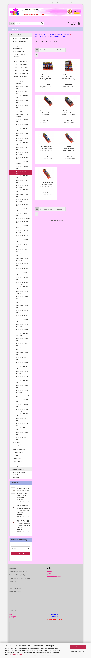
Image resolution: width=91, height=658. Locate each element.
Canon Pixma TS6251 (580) (22, 181)
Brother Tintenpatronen (19, 41)
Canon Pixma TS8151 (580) (22, 273)
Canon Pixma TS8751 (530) (22, 368)
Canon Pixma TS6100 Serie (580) (22, 139)
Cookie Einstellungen (15, 591)
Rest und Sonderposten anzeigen (19, 473)
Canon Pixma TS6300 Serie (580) (22, 186)
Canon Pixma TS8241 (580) (22, 302)
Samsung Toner (17, 466)
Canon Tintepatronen (18, 51)
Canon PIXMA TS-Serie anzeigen (22, 83)
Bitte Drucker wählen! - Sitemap (18, 571)
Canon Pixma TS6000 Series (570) (22, 111)
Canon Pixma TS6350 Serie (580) (22, 200)
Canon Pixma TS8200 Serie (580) (22, 283)
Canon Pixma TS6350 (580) (22, 195)
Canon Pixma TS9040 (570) (22, 377)
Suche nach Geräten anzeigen (21, 38)
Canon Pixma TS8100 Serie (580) (22, 259)
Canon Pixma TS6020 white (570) (22, 115)
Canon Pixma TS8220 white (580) (22, 292)
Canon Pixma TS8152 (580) (22, 278)
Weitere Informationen (78, 651)
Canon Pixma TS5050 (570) (22, 87)
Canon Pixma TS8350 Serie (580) (22, 335)
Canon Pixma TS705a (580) (22, 222)
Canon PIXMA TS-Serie (20, 79)
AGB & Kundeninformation (17, 585)
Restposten (16, 477)
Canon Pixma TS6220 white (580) (22, 162)
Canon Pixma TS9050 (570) (22, 382)
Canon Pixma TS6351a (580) (22, 214)
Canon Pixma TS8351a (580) (22, 349)
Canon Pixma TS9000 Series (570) (22, 372)
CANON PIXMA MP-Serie (21, 70)
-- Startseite (14, 29)
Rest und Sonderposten (17, 469)
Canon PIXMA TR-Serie (20, 76)
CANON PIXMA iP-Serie (20, 62)
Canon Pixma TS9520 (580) (22, 415)
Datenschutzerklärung (16, 654)
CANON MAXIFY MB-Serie (21, 59)
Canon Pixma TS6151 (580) (22, 148)
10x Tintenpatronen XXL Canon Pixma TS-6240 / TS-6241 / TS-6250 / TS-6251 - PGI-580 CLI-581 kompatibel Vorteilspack (68, 77)
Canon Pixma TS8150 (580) (22, 269)
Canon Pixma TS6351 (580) (22, 209)
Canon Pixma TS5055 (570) (22, 106)
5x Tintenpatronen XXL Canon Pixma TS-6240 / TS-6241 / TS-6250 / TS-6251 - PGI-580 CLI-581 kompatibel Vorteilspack (46, 77)
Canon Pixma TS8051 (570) (22, 245)
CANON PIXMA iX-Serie (20, 64)
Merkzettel (74, 3)
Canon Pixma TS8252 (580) (22, 320)
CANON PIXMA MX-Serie (21, 73)
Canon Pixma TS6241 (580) (22, 172)
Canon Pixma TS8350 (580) (22, 330)
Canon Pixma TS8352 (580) (22, 353)
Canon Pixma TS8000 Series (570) (22, 226)
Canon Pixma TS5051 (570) (22, 92)
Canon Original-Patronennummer (17, 446)
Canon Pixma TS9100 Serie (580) (22, 391)
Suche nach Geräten (17, 35)
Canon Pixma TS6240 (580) (22, 167)
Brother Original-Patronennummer (17, 47)
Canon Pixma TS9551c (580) (22, 438)
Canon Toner (16, 442)
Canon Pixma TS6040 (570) (22, 120)
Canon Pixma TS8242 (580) (22, 306)
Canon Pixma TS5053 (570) (22, 101)
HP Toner (15, 455)
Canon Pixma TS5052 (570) (22, 97)
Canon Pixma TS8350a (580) (22, 339)
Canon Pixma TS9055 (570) (22, 386)
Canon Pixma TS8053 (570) (22, 255)
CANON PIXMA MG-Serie (21, 67)
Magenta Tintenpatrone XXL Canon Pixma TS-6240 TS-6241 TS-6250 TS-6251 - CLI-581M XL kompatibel (68, 149)
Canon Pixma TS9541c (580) (22, 429)
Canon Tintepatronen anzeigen (20, 55)
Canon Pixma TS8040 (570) (22, 236)
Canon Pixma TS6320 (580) (22, 191)
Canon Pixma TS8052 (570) (22, 250)
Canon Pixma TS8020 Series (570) (22, 231)
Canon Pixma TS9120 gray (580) (23, 396)
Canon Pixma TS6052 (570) (22, 134)
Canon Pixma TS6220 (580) (22, 158)
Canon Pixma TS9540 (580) (22, 424)
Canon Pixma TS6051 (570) (22, 130)
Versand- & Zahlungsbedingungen (19, 575)
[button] (56, 2)
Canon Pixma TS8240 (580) (22, 297)
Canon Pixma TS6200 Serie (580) (22, 153)
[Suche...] (12, 23)
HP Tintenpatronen (18, 452)
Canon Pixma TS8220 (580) (22, 288)
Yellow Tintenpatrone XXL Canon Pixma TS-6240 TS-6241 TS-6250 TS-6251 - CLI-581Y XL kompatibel (46, 185)
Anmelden (20, 553)
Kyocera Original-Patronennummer (17, 462)
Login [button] (66, 3)
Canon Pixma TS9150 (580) (22, 400)
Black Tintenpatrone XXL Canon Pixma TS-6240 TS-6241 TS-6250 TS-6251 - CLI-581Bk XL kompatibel (46, 113)
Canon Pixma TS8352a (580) (22, 358)
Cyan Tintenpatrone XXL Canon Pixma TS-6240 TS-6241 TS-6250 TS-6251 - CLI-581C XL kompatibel (46, 149)
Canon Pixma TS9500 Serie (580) (22, 410)
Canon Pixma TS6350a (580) (22, 205)
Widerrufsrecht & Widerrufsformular (20, 578)
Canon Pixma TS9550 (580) (22, 433)
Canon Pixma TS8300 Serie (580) (22, 325)
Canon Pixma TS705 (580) (23, 218)
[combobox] (49, 50)
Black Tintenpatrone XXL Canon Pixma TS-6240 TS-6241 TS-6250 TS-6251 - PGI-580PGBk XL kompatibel (68, 113)
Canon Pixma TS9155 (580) (22, 405)
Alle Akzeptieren (78, 647)
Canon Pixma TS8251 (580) (22, 316)
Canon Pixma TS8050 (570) (22, 240)
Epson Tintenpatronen (19, 449)
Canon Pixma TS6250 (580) (22, 177)
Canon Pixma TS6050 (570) (22, 125)
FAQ (11, 614)
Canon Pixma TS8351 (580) (22, 344)
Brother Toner (16, 44)
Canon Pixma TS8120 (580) (22, 264)
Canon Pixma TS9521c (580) (22, 419)
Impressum (13, 581)
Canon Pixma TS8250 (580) (22, 311)
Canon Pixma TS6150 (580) (22, 144)
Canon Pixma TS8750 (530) (22, 363)
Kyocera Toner (17, 458)
